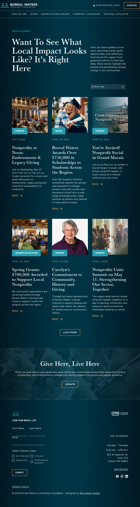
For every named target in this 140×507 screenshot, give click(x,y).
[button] (19, 14)
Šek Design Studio (90, 493)
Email (15, 437)
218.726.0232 (121, 469)
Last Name (35, 428)
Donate (132, 5)
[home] (18, 5)
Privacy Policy (20, 487)
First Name (18, 428)
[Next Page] (70, 332)
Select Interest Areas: (24, 451)
